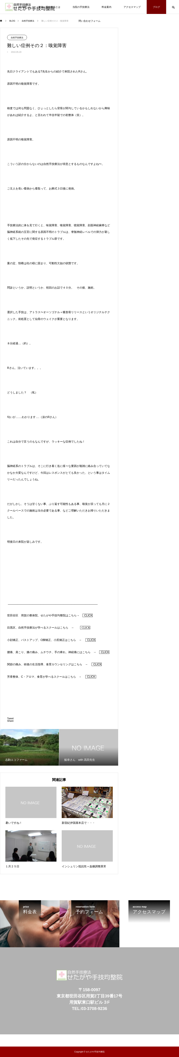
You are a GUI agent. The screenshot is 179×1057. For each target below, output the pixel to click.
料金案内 (106, 7)
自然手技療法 (17, 37)
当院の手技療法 (81, 7)
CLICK (87, 615)
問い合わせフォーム (89, 21)
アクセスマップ (132, 7)
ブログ (156, 7)
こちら (72, 615)
